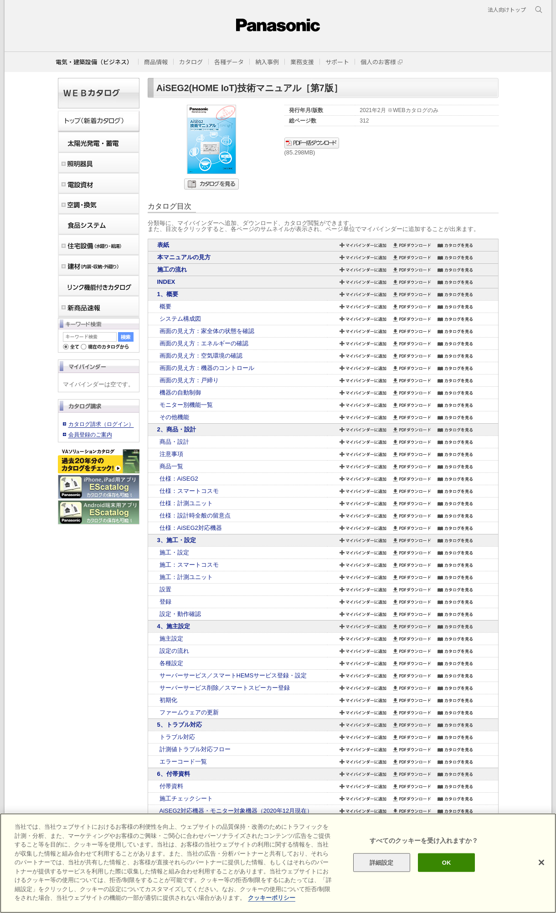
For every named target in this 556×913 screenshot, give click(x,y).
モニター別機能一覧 (186, 404)
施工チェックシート (186, 798)
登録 (165, 601)
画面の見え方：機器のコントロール (207, 367)
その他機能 (174, 417)
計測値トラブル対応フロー (195, 749)
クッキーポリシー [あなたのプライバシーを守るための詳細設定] (271, 897)
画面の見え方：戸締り (189, 380)
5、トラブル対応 (179, 724)
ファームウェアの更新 (189, 712)
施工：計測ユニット (186, 577)
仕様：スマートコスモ (189, 490)
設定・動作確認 (180, 613)
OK (446, 862)
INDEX (166, 281)
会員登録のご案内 (90, 434)
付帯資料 (171, 786)
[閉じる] (541, 862)
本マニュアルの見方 (184, 257)
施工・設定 (174, 552)
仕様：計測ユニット (186, 503)
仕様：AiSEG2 (179, 478)
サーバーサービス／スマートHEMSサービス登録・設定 (233, 675)
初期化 (168, 700)
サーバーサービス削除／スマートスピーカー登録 (225, 687)
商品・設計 (174, 441)
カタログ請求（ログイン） (101, 424)
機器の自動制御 (180, 392)
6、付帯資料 (173, 773)
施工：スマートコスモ (189, 564)
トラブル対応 (177, 736)
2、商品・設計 (176, 429)
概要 (165, 306)
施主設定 (171, 638)
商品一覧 (171, 466)
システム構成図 (180, 318)
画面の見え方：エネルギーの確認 (204, 343)
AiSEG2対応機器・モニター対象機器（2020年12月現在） (236, 810)
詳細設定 (382, 862)
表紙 (163, 244)
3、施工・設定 (176, 540)
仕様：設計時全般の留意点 (195, 515)
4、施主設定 (173, 626)
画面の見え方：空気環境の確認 (201, 355)
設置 (165, 589)
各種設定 (171, 663)
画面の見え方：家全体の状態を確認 (207, 331)
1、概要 (167, 294)
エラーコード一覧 (183, 761)
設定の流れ (174, 650)
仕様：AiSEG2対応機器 (191, 527)
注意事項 (171, 454)
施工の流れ (172, 269)
